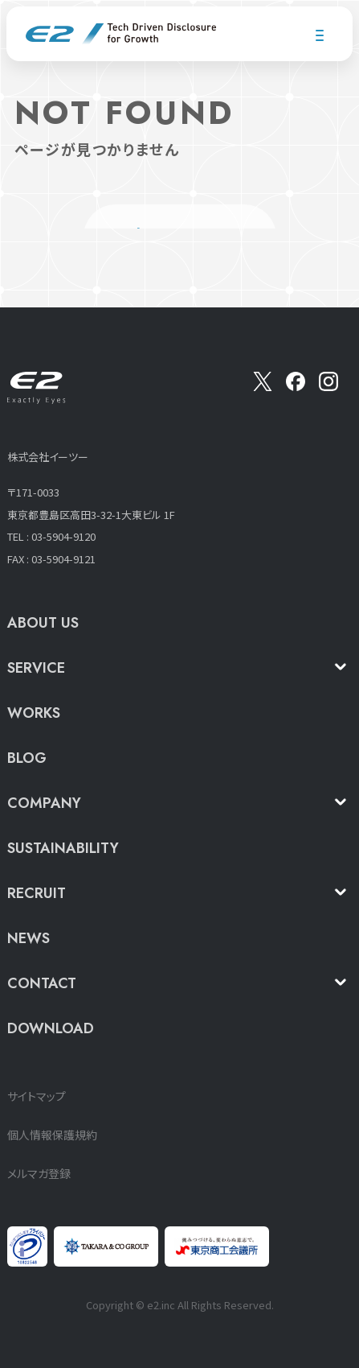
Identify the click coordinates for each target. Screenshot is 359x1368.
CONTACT (41, 983)
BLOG (27, 758)
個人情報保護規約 (52, 1135)
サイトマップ (36, 1096)
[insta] (328, 386)
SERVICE (36, 667)
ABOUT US (43, 622)
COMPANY (44, 803)
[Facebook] (295, 386)
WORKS (33, 713)
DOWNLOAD (50, 1028)
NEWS (28, 938)
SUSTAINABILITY (63, 848)
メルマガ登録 (39, 1173)
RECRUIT (36, 893)
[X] (262, 386)
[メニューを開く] (319, 35)
